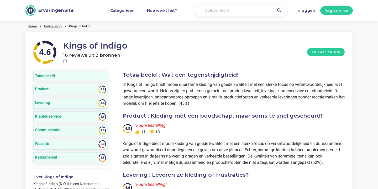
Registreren (336, 10)
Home (32, 26)
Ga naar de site (326, 52)
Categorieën (122, 10)
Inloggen (306, 10)
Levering (135, 174)
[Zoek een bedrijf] (241, 10)
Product (134, 115)
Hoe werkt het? (162, 10)
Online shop (53, 26)
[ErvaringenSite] (49, 10)
